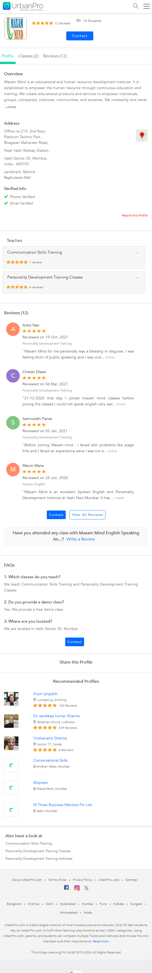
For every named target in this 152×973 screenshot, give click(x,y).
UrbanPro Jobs (108, 880)
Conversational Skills (50, 760)
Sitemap (131, 880)
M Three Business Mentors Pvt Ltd (62, 804)
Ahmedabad (68, 912)
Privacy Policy (82, 880)
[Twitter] (86, 889)
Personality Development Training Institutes (38, 858)
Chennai (33, 904)
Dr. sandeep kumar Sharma (56, 716)
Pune (103, 904)
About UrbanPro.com (27, 880)
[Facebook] (66, 889)
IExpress (40, 782)
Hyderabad (67, 904)
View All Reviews (87, 514)
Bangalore (14, 904)
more (109, 357)
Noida (88, 912)
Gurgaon (136, 904)
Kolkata (118, 904)
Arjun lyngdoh (45, 693)
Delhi (50, 904)
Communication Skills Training (28, 843)
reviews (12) (55, 56)
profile (8, 56)
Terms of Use (57, 880)
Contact (56, 514)
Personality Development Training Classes (38, 851)
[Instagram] (77, 890)
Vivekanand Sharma (50, 738)
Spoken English (33, 484)
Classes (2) (28, 56)
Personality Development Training (47, 343)
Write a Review (81, 539)
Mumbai (87, 904)
